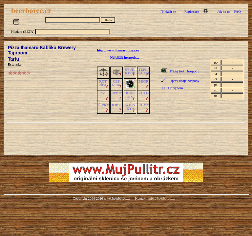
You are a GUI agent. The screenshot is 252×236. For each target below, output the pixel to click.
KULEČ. (145, 93)
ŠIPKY (103, 105)
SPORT (117, 93)
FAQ (237, 11)
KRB (115, 105)
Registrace (191, 11)
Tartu (13, 59)
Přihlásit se (168, 11)
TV (102, 93)
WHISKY (130, 106)
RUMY (143, 105)
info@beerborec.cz (161, 198)
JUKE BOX (130, 95)
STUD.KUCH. (130, 71)
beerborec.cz (32, 11)
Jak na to (223, 11)
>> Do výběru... (173, 88)
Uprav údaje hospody (184, 81)
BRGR (143, 81)
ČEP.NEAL (116, 83)
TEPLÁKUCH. (144, 71)
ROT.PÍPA (102, 83)
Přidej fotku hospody (184, 71)
